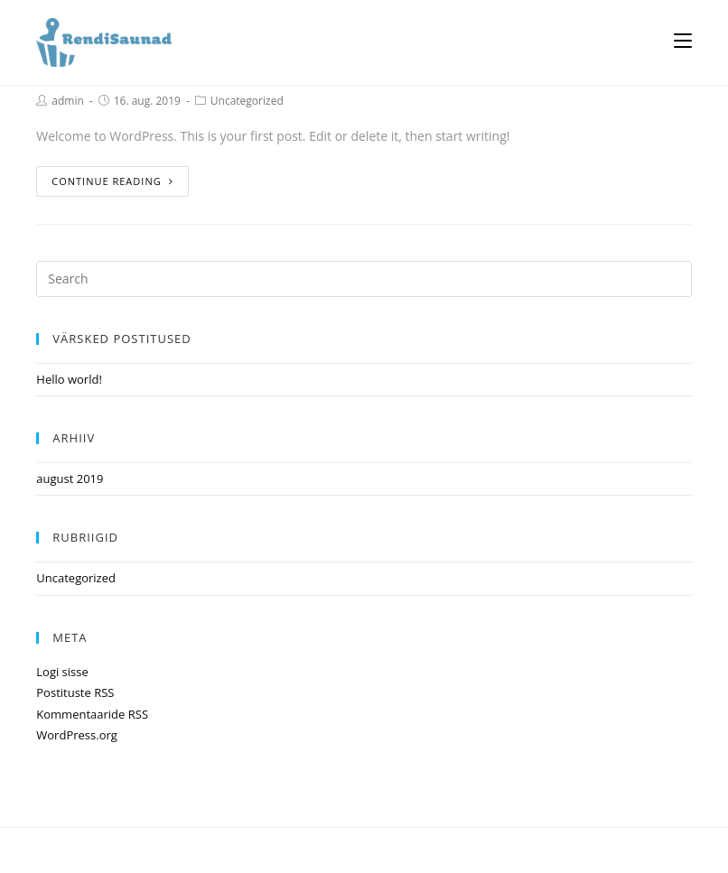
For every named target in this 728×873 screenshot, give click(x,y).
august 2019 (69, 478)
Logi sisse (62, 672)
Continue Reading (112, 181)
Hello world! (69, 379)
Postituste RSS (75, 692)
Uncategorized (247, 100)
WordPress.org (76, 735)
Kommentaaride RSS (92, 714)
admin (67, 100)
